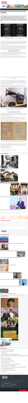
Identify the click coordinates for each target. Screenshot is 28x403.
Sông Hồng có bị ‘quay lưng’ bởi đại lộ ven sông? (7, 368)
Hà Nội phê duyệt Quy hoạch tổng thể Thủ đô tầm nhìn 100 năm (8, 293)
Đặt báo (21, 390)
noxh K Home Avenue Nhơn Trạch (9, 373)
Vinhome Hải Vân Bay (21, 373)
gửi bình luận (4, 231)
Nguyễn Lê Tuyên (19, 212)
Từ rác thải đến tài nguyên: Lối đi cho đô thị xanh (7, 349)
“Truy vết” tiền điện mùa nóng (5, 362)
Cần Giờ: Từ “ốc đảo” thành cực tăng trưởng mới (7, 351)
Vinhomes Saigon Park (3, 373)
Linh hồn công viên (3, 371)
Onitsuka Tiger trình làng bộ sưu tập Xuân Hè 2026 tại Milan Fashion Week (10, 321)
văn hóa (5, 212)
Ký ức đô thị (23, 212)
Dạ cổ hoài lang (13, 212)
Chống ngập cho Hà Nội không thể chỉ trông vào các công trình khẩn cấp (10, 354)
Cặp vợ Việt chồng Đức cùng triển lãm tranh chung (7, 331)
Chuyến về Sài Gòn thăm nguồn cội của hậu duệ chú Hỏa (8, 365)
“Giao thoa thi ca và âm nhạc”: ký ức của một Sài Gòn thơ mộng (10, 149)
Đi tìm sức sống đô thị (4, 352)
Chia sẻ (26, 148)
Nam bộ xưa (8, 212)
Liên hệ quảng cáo (25, 390)
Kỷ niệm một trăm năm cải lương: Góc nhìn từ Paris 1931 (9, 22)
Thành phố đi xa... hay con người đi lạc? (6, 359)
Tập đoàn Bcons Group (15, 373)
